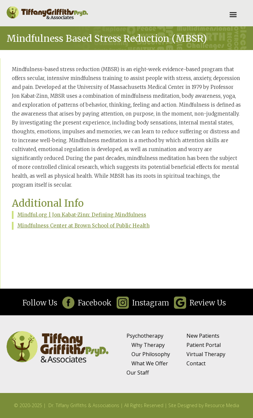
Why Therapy (148, 345)
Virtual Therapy (205, 354)
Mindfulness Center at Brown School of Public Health (83, 225)
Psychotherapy (144, 335)
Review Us (207, 303)
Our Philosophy (150, 354)
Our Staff (137, 372)
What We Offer (149, 363)
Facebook (95, 303)
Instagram (150, 303)
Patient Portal (203, 345)
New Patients (202, 335)
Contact (196, 363)
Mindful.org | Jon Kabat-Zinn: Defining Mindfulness (81, 215)
